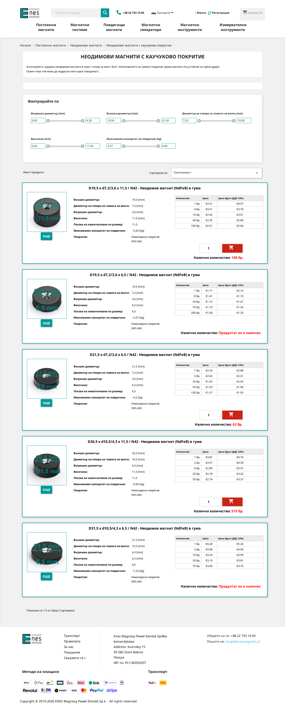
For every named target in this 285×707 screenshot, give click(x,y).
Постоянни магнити (46, 27)
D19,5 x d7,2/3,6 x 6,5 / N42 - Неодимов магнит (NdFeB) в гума (145, 274)
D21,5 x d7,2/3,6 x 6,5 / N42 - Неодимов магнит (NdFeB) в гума (145, 354)
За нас (69, 647)
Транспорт (72, 636)
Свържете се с (75, 658)
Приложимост (216, 173)
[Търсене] (76, 12)
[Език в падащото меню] (163, 13)
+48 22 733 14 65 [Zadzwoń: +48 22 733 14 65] (130, 13)
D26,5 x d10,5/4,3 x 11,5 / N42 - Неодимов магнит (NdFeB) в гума (145, 441)
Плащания (72, 652)
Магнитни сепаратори (150, 27)
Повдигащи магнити (114, 27)
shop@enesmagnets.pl (243, 641)
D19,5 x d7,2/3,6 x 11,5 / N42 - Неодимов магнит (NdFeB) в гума (145, 188)
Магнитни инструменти (190, 27)
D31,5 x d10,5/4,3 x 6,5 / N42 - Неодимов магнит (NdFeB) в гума (145, 528)
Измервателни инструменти (233, 27)
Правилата (72, 641)
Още (46, 236)
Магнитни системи (80, 27)
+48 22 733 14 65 (243, 636)
